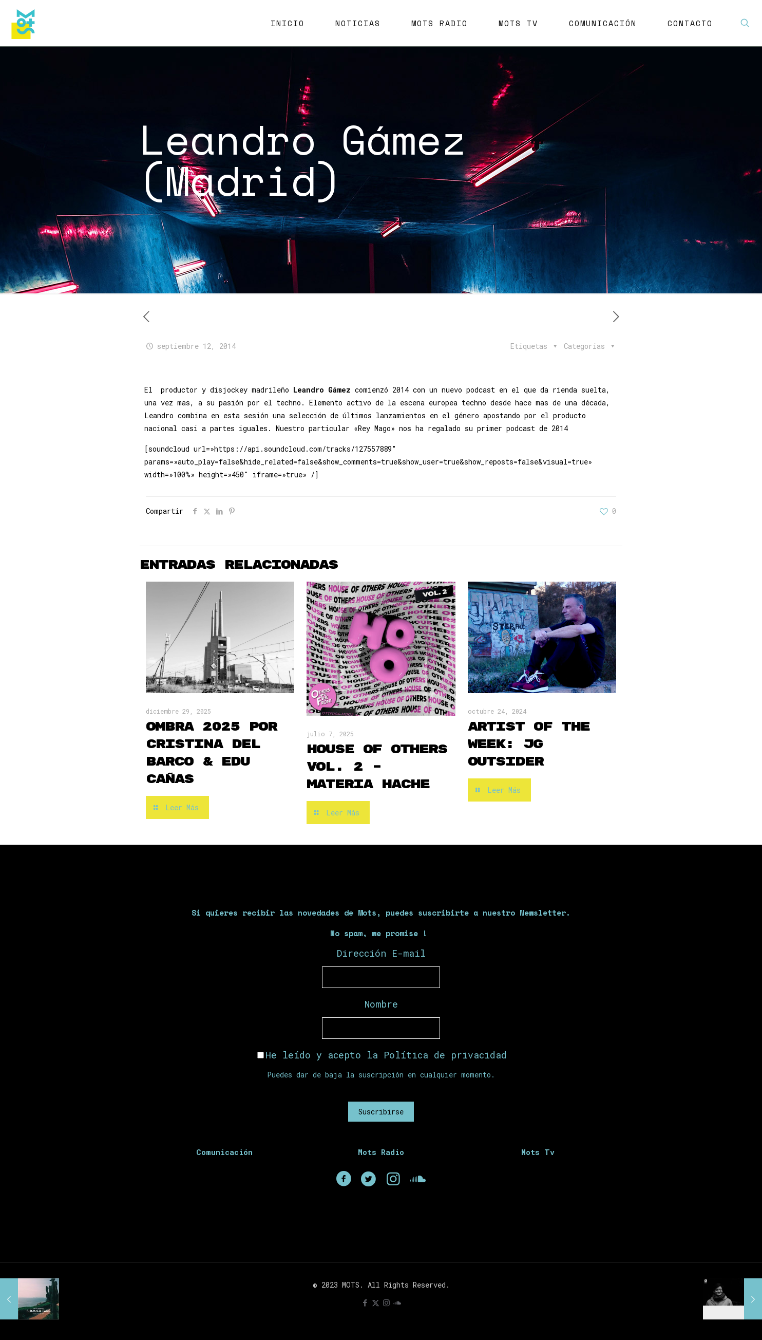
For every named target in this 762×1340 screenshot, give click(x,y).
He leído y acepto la (382, 1054)
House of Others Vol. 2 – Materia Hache (377, 767)
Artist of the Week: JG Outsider (528, 744)
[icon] (397, 1302)
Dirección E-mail (381, 953)
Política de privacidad (445, 1055)
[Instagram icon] (386, 1302)
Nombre (381, 1004)
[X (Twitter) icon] (375, 1302)
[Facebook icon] (365, 1302)
